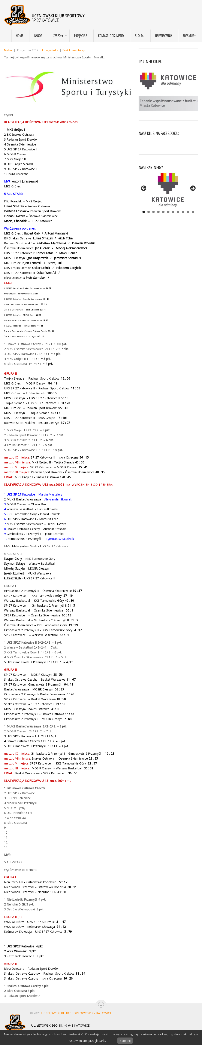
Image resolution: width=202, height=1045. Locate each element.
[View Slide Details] (168, 189)
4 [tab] (158, 212)
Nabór (38, 35)
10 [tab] (188, 212)
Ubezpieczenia (163, 35)
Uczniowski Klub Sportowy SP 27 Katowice (76, 1013)
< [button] (144, 188)
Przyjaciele (80, 35)
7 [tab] (173, 212)
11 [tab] (193, 212)
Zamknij (125, 1041)
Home (19, 35)
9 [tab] (183, 212)
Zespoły (58, 35)
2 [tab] (148, 212)
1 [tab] (143, 212)
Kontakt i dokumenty (111, 35)
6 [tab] (168, 212)
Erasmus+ (189, 35)
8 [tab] (178, 212)
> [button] (192, 188)
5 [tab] (163, 212)
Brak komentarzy (74, 50)
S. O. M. (139, 35)
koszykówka (50, 50)
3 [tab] (153, 212)
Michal (8, 50)
